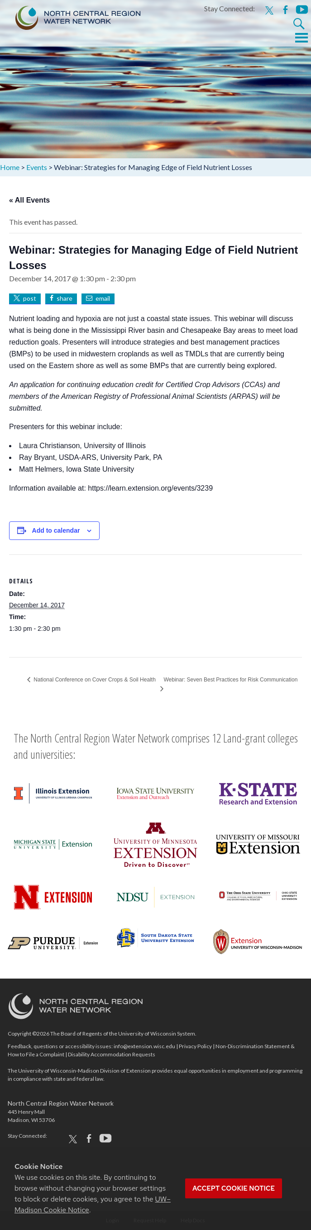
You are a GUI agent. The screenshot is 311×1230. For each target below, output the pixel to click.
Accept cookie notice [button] (233, 1188)
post (29, 298)
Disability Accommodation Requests (111, 1054)
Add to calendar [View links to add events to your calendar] (56, 530)
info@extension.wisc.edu (144, 1046)
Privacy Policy (195, 1046)
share (64, 298)
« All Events (29, 200)
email (103, 298)
